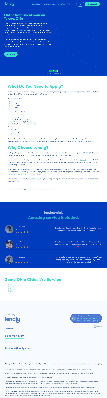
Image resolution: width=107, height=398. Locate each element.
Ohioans (33, 179)
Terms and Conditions (54, 364)
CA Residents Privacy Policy (95, 364)
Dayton (10, 291)
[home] (16, 4)
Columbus (11, 289)
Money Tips (61, 4)
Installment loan (49, 4)
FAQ (68, 4)
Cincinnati (11, 285)
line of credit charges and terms (45, 377)
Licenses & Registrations (79, 364)
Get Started (92, 4)
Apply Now (11, 54)
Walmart (83, 160)
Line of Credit (36, 4)
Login (80, 4)
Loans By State (29, 364)
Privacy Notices (66, 364)
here (94, 373)
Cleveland (11, 287)
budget (21, 30)
